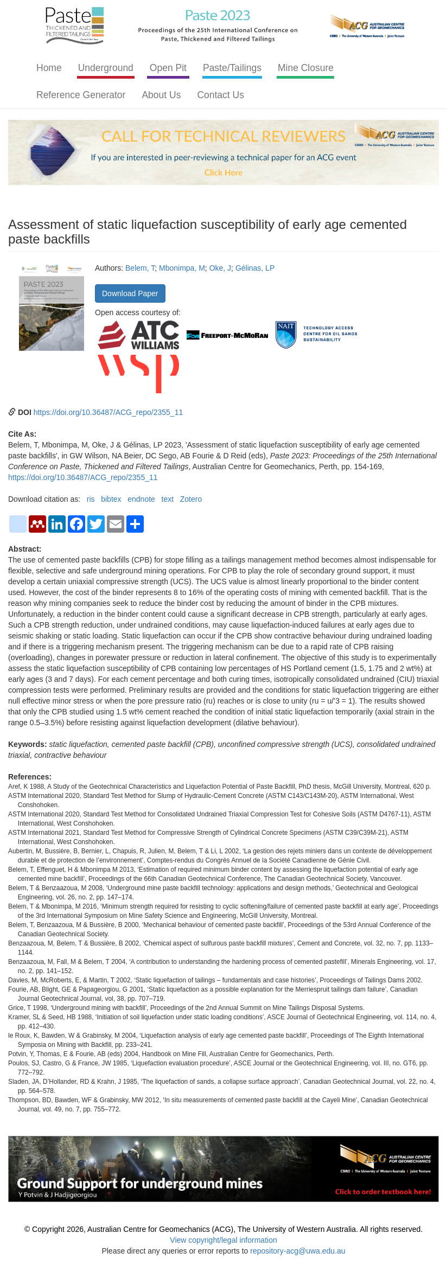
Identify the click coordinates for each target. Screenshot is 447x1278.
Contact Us (220, 95)
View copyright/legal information (223, 1240)
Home (49, 67)
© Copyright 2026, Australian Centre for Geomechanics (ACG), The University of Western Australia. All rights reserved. (223, 1229)
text (168, 499)
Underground (105, 67)
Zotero (191, 499)
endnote (141, 499)
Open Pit (168, 67)
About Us (161, 95)
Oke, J (220, 268)
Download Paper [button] (130, 293)
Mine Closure (306, 67)
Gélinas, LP (254, 268)
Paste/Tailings (232, 67)
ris (91, 499)
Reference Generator (80, 95)
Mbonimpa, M (182, 268)
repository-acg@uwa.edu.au (297, 1251)
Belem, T (140, 268)
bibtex (111, 499)
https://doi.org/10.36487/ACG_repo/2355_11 (108, 412)
